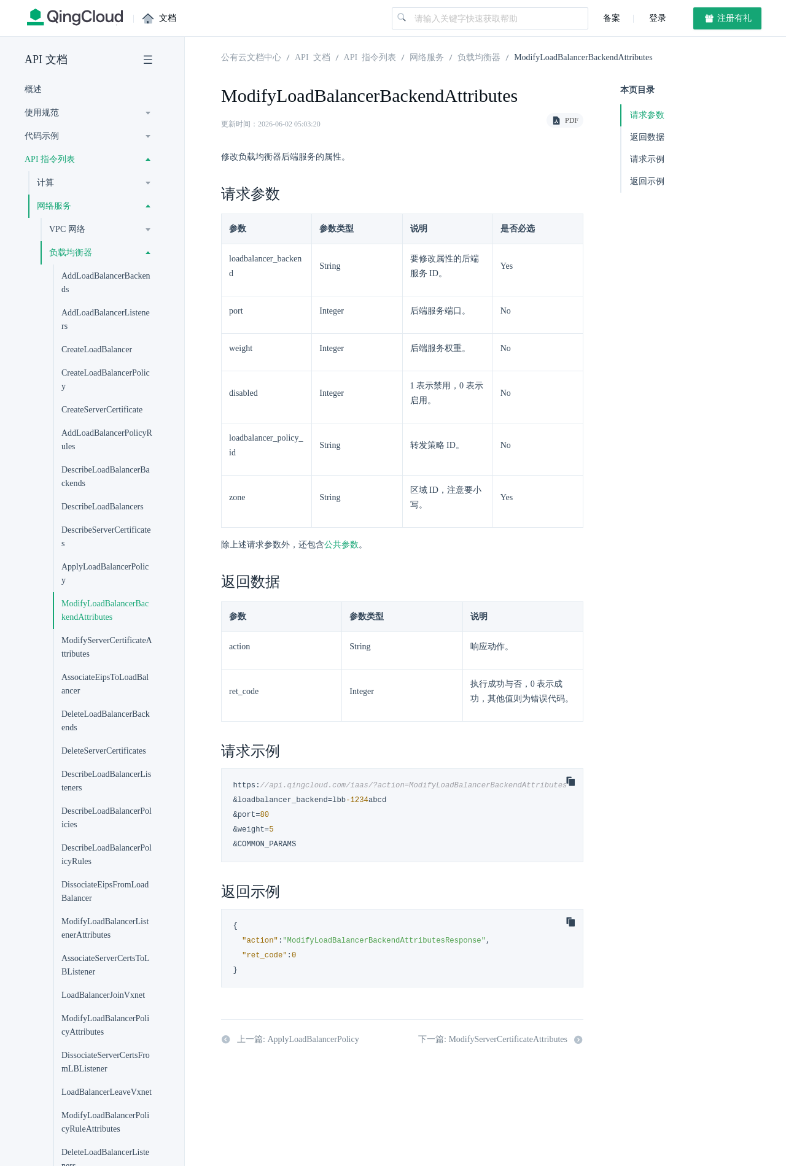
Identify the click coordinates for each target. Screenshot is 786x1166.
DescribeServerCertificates (105, 536)
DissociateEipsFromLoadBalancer (105, 891)
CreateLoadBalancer (96, 349)
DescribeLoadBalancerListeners (106, 781)
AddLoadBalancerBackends (105, 282)
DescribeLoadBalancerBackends (105, 476)
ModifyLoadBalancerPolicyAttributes (105, 1025)
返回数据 (647, 137)
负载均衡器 (70, 252)
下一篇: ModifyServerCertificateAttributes (500, 1039)
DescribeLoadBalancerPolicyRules (106, 854)
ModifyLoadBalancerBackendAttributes (105, 610)
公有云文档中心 (251, 56)
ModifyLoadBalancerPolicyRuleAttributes (105, 1122)
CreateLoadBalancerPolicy (105, 379)
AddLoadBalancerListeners (105, 319)
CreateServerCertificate (101, 409)
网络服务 (54, 205)
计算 (45, 182)
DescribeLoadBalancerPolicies (106, 817)
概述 (33, 89)
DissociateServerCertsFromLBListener (105, 1062)
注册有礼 (727, 18)
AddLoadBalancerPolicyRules (106, 439)
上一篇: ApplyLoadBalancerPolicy (290, 1039)
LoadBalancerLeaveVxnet (106, 1092)
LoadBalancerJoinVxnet (103, 995)
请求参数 (647, 115)
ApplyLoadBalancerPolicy (105, 573)
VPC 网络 (67, 229)
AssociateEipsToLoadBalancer (105, 684)
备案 (611, 18)
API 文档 (46, 59)
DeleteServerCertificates (103, 750)
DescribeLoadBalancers (102, 506)
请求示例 (647, 159)
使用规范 (42, 112)
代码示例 (42, 136)
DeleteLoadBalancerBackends (105, 720)
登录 (656, 18)
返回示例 (647, 181)
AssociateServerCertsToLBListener (105, 965)
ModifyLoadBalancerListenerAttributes (105, 928)
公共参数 (341, 544)
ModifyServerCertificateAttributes (106, 647)
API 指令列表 (50, 159)
